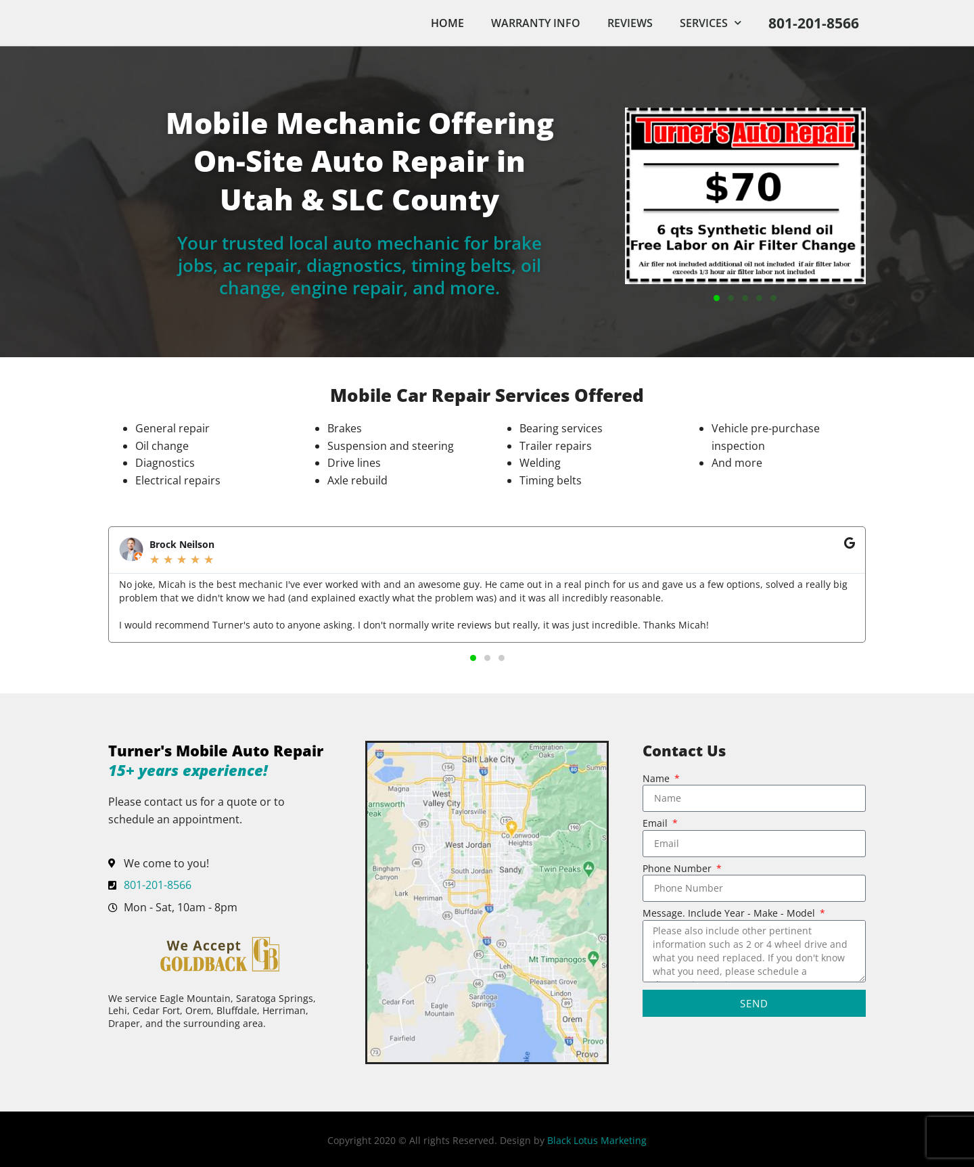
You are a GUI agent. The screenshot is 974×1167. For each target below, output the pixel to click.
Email (656, 824)
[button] (717, 298)
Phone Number (678, 869)
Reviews (630, 23)
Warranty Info (535, 23)
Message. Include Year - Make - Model (730, 914)
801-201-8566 (813, 22)
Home (447, 23)
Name (657, 779)
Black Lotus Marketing (597, 1140)
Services (710, 22)
